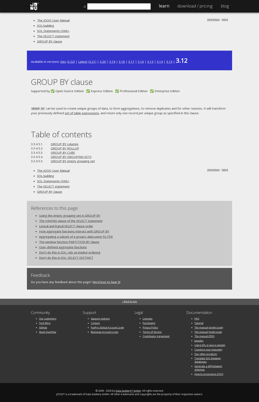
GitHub (43, 327)
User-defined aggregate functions (63, 247)
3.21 (92, 62)
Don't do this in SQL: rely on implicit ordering (69, 252)
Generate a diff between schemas (208, 367)
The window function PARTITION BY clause (69, 241)
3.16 (141, 62)
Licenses (147, 318)
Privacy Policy (150, 327)
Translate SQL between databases (207, 359)
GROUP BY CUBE (63, 152)
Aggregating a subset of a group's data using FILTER (76, 236)
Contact (95, 322)
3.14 (160, 62)
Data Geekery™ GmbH (128, 390)
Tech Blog (44, 322)
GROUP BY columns (65, 144)
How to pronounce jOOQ (208, 373)
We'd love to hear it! (106, 281)
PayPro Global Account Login (107, 327)
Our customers (47, 318)
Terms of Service (152, 331)
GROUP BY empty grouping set (73, 161)
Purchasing (149, 322)
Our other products (205, 353)
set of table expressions (82, 113)
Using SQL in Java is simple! (209, 345)
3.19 (112, 62)
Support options (100, 318)
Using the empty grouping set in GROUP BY (69, 215)
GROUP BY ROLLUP (65, 148)
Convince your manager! (208, 349)
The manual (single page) (208, 327)
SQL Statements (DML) (53, 31)
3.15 (150, 62)
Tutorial (198, 322)
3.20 (103, 62)
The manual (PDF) (204, 336)
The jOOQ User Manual (53, 20)
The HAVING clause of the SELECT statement (71, 220)
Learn (164, 6)
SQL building (45, 25)
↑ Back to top (129, 301)
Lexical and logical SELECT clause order (66, 226)
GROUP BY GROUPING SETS (71, 156)
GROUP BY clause (49, 41)
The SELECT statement (53, 36)
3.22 (71, 62)
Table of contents (61, 134)
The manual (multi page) (208, 331)
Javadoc (199, 340)
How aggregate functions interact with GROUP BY (74, 231)
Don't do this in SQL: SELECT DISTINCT (66, 257)
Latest (82, 62)
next (225, 19)
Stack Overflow (47, 331)
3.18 (122, 62)
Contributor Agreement (156, 336)
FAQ (196, 318)
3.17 (131, 62)
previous (213, 19)
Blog (225, 6)
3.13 (169, 62)
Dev (63, 62)
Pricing (195, 6)
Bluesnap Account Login (104, 331)
